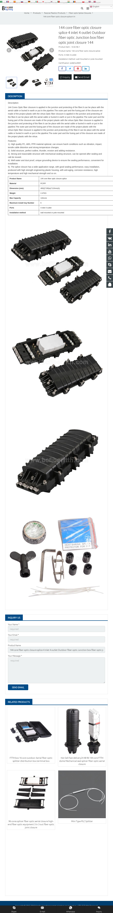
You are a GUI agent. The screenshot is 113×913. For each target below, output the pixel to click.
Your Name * (13, 626)
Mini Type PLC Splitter (82, 821)
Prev (9, 53)
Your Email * (13, 636)
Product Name (14, 647)
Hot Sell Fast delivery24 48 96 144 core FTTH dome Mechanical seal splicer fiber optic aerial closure (82, 761)
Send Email (82, 79)
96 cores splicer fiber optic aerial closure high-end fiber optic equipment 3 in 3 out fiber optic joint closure (31, 824)
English (94, 6)
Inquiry (65, 79)
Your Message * (15, 657)
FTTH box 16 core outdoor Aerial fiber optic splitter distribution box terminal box (31, 760)
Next (51, 53)
